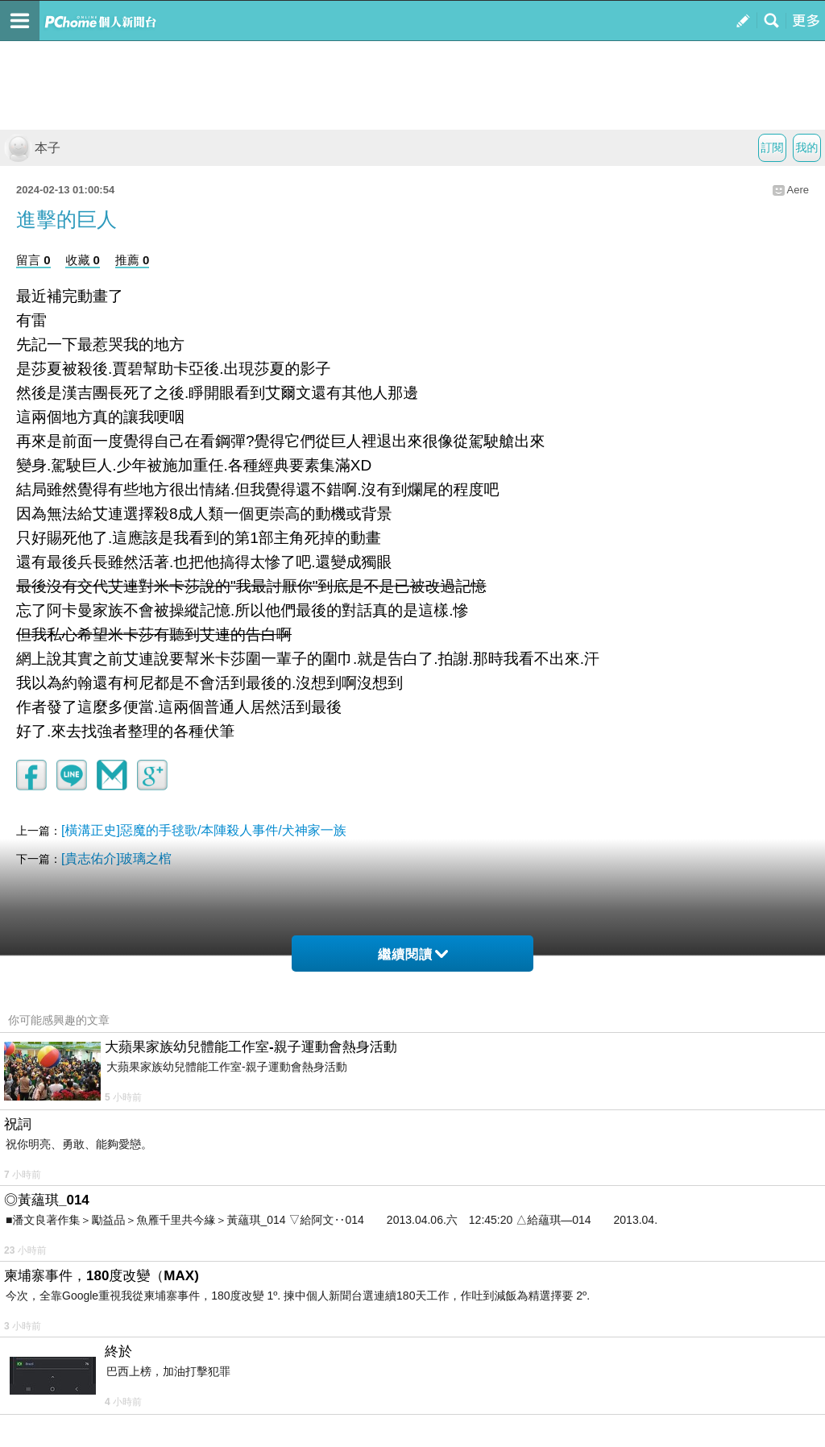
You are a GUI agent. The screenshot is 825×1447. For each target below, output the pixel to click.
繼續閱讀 (413, 954)
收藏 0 (82, 260)
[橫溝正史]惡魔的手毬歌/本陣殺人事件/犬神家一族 (203, 830)
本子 (32, 148)
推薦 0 (132, 260)
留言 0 (33, 260)
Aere (798, 190)
